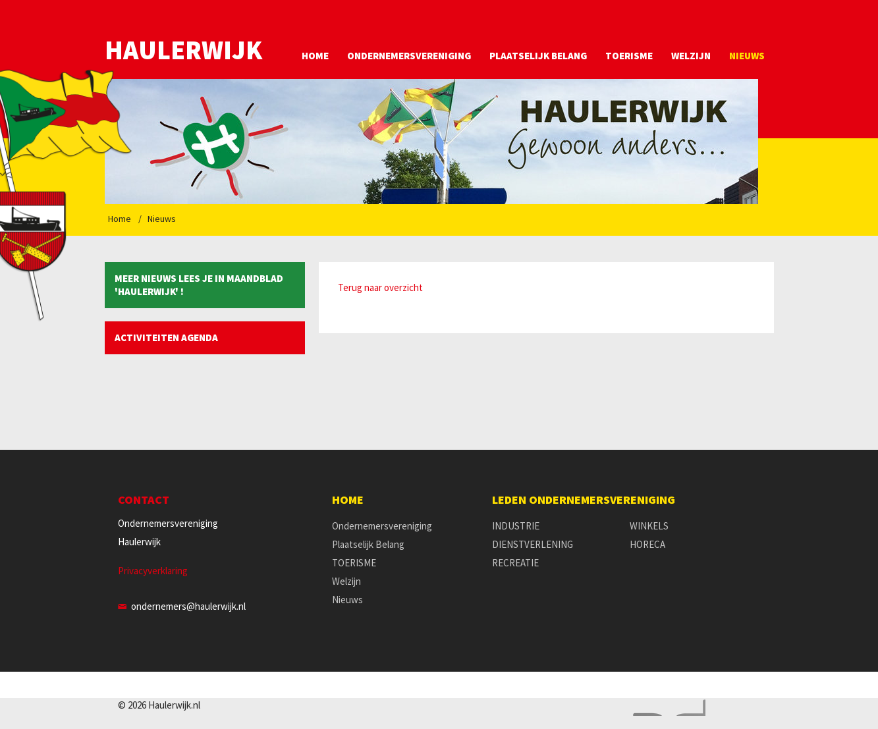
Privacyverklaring (153, 570)
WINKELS (649, 526)
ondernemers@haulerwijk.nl (188, 606)
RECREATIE (515, 562)
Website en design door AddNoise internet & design (665, 707)
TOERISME (629, 55)
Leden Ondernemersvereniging (583, 500)
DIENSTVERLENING (532, 544)
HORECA (647, 544)
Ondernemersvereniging (409, 55)
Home (315, 55)
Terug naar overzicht (380, 287)
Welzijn (691, 55)
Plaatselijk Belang (538, 55)
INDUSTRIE (515, 526)
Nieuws (747, 55)
